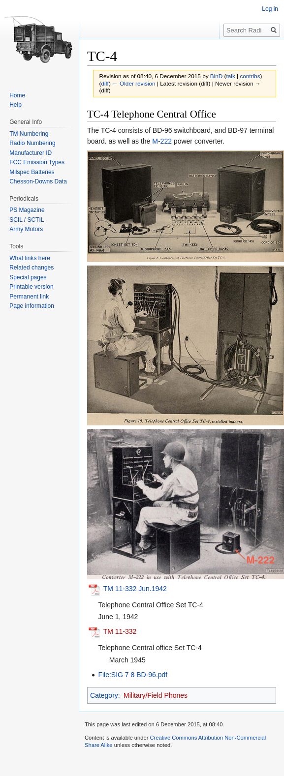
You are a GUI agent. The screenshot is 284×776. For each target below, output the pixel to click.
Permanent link (29, 296)
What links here (29, 258)
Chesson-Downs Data (38, 181)
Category (104, 695)
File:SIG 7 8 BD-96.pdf (132, 675)
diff (104, 83)
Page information (31, 305)
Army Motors (26, 229)
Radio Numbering (32, 143)
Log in (270, 8)
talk (230, 76)
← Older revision (134, 83)
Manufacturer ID (30, 152)
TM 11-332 (120, 631)
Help (15, 104)
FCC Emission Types (36, 162)
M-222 (162, 141)
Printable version (31, 286)
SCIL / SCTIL (26, 219)
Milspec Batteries (31, 172)
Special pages (27, 277)
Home (17, 95)
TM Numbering (28, 133)
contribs (250, 76)
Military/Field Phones (156, 695)
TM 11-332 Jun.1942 (135, 589)
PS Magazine (26, 210)
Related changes (31, 267)
